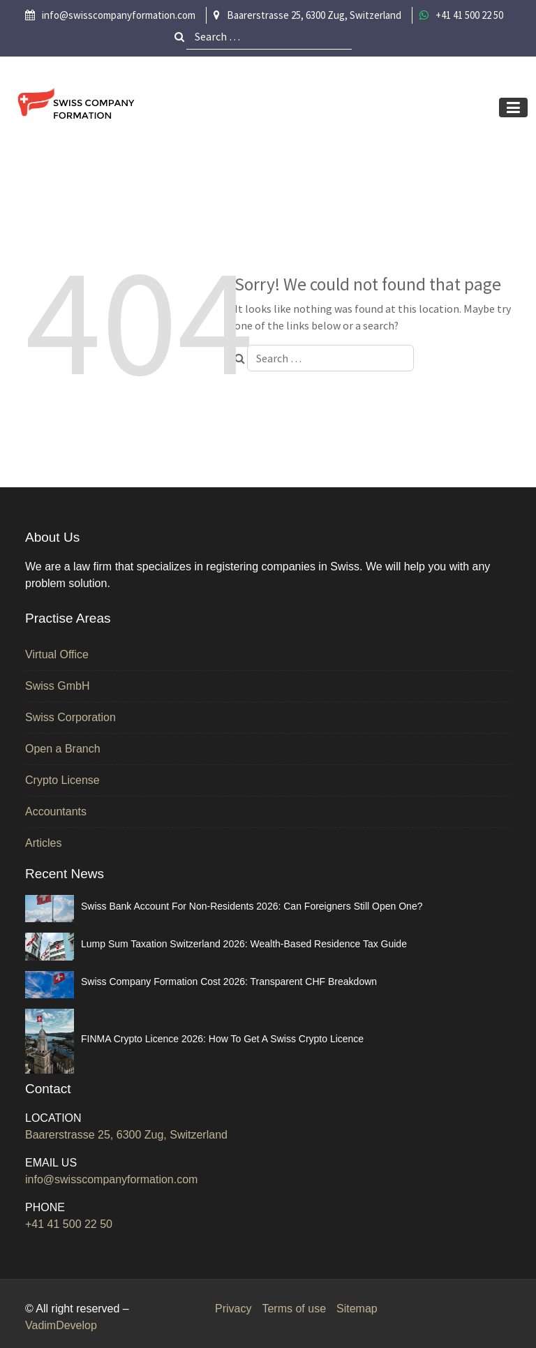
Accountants (56, 811)
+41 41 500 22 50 (68, 1224)
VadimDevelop (61, 1325)
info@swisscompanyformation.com (111, 1179)
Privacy (233, 1308)
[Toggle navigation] (513, 107)
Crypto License (62, 780)
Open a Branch (62, 749)
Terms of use (294, 1308)
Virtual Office (57, 654)
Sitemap (357, 1308)
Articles (43, 843)
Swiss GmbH (57, 686)
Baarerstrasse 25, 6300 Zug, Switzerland (126, 1135)
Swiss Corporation (70, 717)
